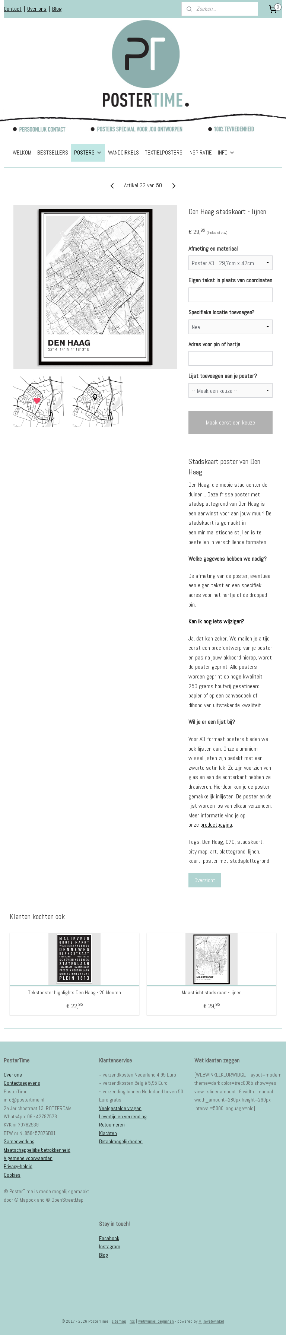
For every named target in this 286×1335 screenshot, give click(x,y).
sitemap (119, 1321)
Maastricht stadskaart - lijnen (212, 992)
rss (132, 1321)
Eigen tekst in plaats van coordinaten (230, 280)
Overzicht (204, 880)
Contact (13, 9)
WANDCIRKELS (123, 152)
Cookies (12, 1175)
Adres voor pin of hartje (214, 344)
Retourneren (112, 1124)
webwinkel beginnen (156, 1321)
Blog (57, 9)
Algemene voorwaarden (28, 1158)
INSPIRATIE (200, 152)
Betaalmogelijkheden (121, 1141)
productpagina (216, 825)
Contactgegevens (22, 1083)
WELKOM (22, 152)
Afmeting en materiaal (213, 248)
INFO (226, 152)
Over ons (37, 9)
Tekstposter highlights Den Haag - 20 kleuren (74, 992)
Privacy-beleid (18, 1166)
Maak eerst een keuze (230, 422)
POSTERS (88, 152)
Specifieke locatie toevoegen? (221, 312)
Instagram (109, 1246)
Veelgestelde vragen (120, 1108)
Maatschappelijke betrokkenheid (37, 1150)
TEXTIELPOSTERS (163, 152)
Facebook (109, 1238)
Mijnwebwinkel (211, 1321)
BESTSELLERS (52, 152)
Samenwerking (19, 1141)
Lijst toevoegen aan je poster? (222, 376)
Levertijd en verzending (123, 1116)
